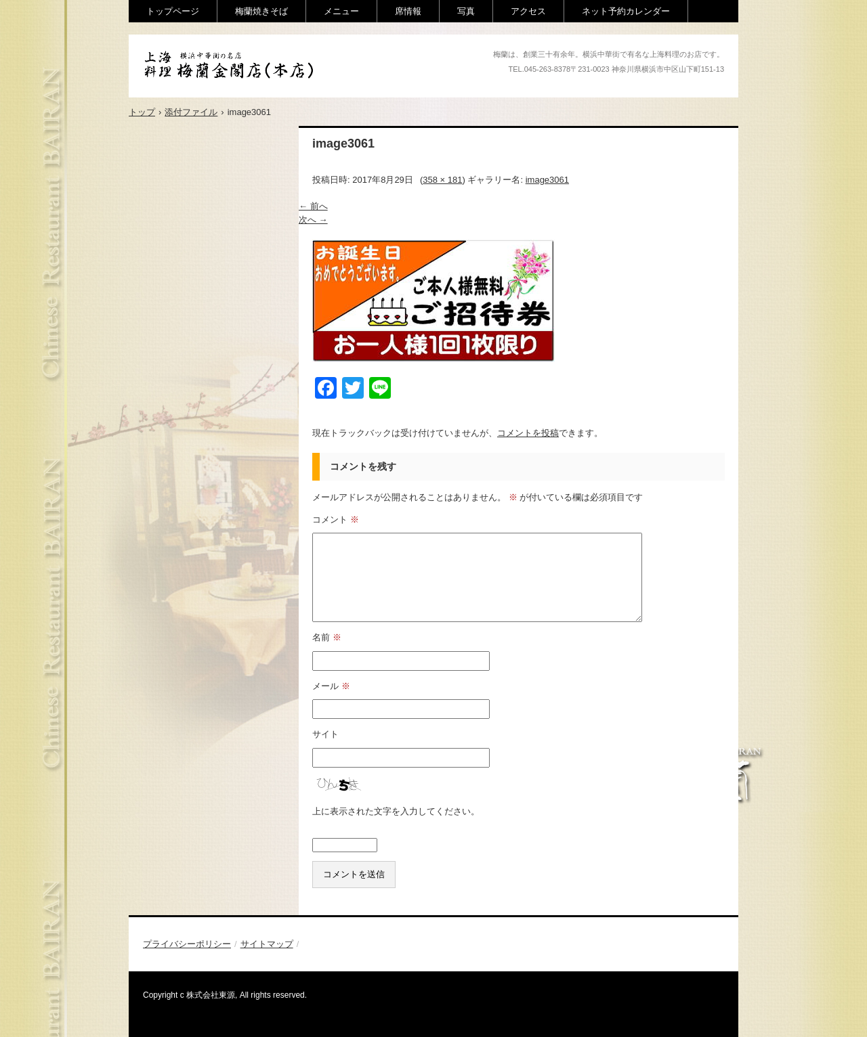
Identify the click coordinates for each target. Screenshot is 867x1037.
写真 (466, 11)
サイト (325, 734)
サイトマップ (266, 944)
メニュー (341, 11)
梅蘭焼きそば (261, 11)
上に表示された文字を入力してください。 (396, 811)
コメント (335, 519)
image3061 (547, 180)
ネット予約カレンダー (626, 11)
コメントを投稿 (528, 433)
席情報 (408, 11)
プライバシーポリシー (187, 944)
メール (331, 686)
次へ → (313, 220)
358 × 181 (442, 180)
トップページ (172, 11)
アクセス (528, 11)
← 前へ (313, 206)
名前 (326, 637)
